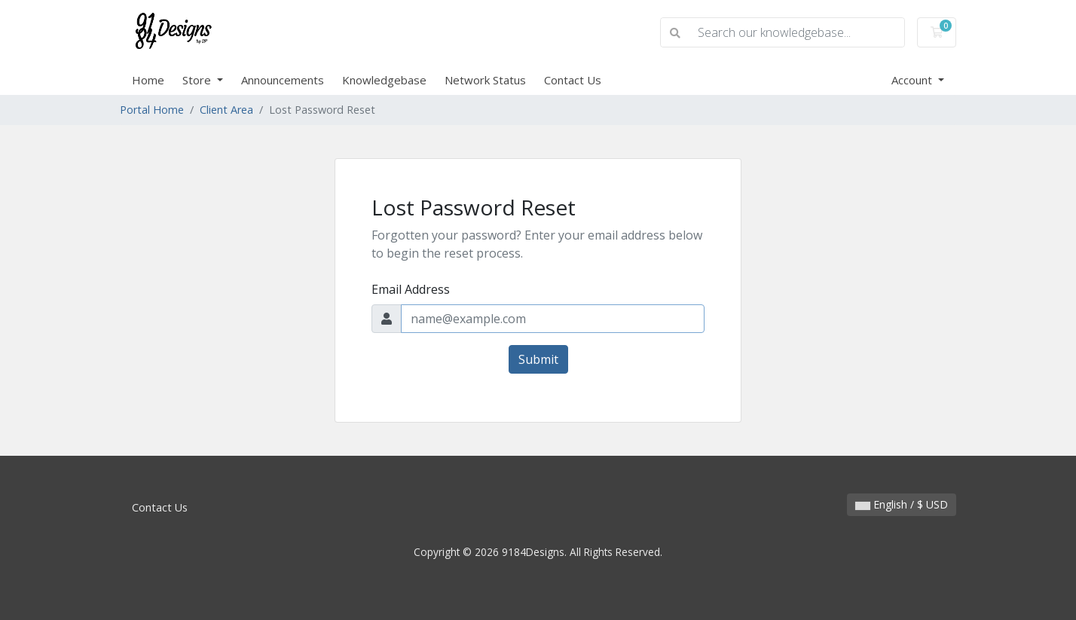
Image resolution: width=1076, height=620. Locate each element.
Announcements (282, 79)
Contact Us (572, 79)
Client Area (226, 109)
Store (198, 79)
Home (148, 79)
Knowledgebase (384, 79)
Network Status (485, 79)
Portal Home (152, 109)
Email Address (410, 289)
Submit (538, 359)
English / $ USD (901, 504)
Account (913, 79)
